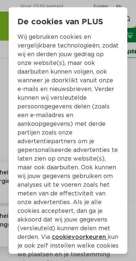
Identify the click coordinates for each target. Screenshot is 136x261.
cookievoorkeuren (80, 236)
